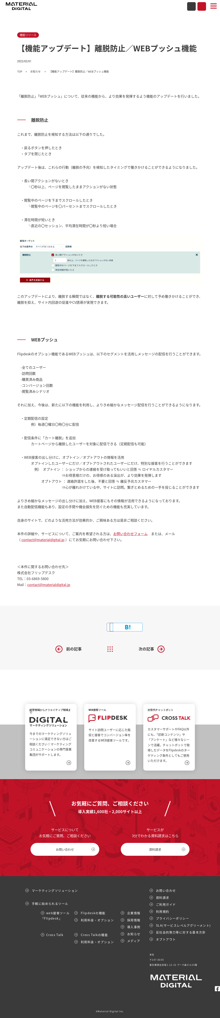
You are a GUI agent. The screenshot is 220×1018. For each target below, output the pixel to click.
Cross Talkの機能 (94, 935)
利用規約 (162, 911)
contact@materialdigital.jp (42, 539)
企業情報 (134, 913)
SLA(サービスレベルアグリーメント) (183, 925)
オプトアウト (166, 939)
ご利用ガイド (166, 904)
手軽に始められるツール (50, 903)
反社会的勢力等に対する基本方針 (181, 932)
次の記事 (146, 649)
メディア (133, 941)
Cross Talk (54, 935)
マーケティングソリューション (55, 890)
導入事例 (134, 927)
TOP (19, 71)
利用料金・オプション (97, 920)
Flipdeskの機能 (93, 913)
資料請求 (201, 6)
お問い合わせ (191, 6)
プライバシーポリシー (172, 918)
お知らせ (35, 71)
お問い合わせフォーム (130, 533)
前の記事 (74, 649)
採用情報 (134, 920)
